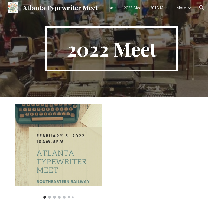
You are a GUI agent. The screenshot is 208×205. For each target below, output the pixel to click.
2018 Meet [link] (159, 7)
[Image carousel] (58, 151)
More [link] (181, 7)
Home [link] (111, 7)
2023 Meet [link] (133, 7)
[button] (201, 7)
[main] (111, 48)
